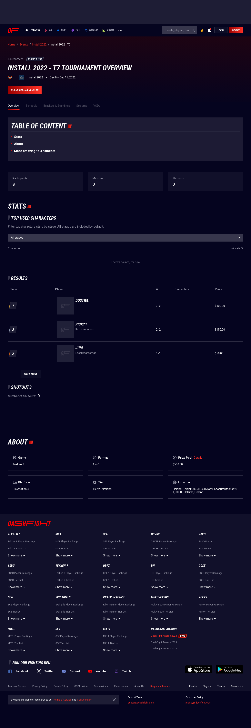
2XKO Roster (206, 541)
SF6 (75, 30)
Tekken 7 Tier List (64, 580)
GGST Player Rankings (211, 573)
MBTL (11, 629)
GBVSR (91, 30)
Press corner (121, 686)
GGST (202, 566)
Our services (101, 686)
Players (207, 686)
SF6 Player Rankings (114, 541)
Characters (237, 686)
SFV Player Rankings (66, 636)
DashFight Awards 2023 (164, 642)
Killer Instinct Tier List (114, 611)
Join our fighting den (31, 662)
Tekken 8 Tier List (17, 548)
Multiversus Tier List (162, 611)
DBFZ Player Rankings (115, 573)
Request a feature (160, 686)
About (18, 144)
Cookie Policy (61, 686)
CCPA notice (81, 686)
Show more (17, 556)
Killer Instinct (114, 597)
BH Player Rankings (161, 573)
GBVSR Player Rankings (164, 541)
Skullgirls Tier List (65, 611)
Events (193, 686)
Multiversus (159, 597)
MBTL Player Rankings (20, 636)
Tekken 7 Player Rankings (69, 573)
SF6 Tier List (109, 548)
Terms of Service (17, 686)
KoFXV (203, 597)
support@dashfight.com (141, 702)
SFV (57, 629)
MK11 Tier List (110, 643)
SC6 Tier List (14, 611)
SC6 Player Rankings (19, 604)
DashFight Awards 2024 (164, 635)
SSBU (11, 566)
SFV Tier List (62, 643)
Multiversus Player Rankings (166, 604)
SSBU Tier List (15, 580)
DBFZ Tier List (110, 580)
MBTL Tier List (15, 643)
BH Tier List (157, 580)
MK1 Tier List (62, 548)
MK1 (62, 30)
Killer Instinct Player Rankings (119, 604)
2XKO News (205, 548)
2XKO (108, 30)
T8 (48, 30)
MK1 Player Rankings (66, 541)
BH (153, 566)
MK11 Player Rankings (115, 636)
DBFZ (106, 566)
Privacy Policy (39, 686)
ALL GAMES (32, 30)
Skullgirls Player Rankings (69, 604)
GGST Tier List (206, 580)
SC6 (10, 597)
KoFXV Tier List (207, 611)
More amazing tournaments (34, 151)
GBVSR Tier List (159, 548)
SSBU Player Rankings (20, 573)
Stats (18, 137)
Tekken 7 (61, 566)
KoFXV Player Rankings (211, 604)
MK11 (106, 629)
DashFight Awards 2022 (164, 648)
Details (198, 457)
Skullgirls (62, 597)
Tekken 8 (14, 534)
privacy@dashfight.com (198, 702)
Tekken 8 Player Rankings (21, 541)
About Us (139, 686)
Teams (221, 686)
